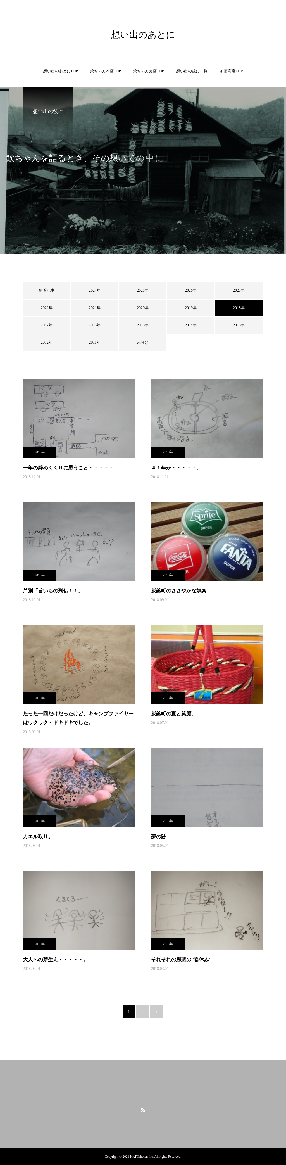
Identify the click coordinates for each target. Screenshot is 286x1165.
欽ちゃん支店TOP (148, 71)
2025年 (143, 290)
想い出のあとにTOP (60, 71)
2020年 (143, 308)
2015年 (143, 325)
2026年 (191, 290)
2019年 (191, 308)
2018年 (40, 452)
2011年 (94, 342)
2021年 (95, 308)
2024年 (95, 290)
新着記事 (46, 290)
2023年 (239, 290)
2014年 (191, 325)
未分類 (143, 342)
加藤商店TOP (231, 71)
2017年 (47, 325)
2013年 (239, 325)
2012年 (47, 342)
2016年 (95, 325)
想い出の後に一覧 (192, 71)
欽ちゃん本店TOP (105, 71)
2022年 (47, 308)
